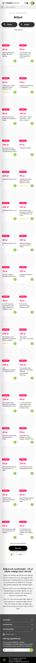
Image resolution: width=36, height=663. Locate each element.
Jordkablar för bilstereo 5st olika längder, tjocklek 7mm (27, 437)
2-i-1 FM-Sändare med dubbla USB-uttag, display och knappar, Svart (8, 306)
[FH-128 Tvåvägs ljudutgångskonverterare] (9, 261)
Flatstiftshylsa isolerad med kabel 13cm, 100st (8, 499)
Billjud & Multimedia (21, 13)
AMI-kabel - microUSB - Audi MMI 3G (26, 338)
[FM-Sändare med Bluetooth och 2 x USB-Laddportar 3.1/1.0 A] (26, 39)
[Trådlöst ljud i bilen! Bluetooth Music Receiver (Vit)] (9, 72)
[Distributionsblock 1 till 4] (9, 230)
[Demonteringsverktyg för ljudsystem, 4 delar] (9, 422)
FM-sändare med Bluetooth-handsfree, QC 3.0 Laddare (9, 338)
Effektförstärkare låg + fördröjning (26, 86)
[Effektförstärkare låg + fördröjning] (26, 72)
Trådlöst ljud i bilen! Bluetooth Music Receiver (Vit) (8, 87)
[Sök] (18, 7)
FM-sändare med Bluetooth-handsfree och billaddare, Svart (9, 404)
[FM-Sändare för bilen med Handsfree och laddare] (9, 516)
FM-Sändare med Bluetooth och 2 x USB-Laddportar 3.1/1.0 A (25, 55)
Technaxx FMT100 (25, 148)
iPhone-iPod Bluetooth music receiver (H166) (25, 305)
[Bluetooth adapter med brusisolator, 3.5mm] (26, 230)
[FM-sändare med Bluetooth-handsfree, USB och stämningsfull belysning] (26, 355)
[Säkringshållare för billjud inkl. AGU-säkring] (9, 39)
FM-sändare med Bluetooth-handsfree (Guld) (9, 118)
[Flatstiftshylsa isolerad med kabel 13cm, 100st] (9, 484)
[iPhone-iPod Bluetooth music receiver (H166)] (26, 290)
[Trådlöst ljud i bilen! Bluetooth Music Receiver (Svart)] (26, 166)
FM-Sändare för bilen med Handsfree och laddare (9, 530)
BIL (14, 13)
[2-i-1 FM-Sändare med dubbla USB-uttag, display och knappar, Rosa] (26, 389)
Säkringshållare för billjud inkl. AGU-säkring (8, 54)
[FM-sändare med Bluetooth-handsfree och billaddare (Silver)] (9, 134)
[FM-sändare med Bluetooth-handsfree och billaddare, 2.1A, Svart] (26, 197)
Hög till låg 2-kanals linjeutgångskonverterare (28, 467)
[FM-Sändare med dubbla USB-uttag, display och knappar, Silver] (26, 516)
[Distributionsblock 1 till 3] (9, 166)
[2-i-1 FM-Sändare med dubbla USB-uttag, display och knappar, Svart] (9, 290)
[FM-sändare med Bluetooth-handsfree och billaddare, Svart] (9, 389)
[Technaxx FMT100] (26, 134)
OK (31, 650)
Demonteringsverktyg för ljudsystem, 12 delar (9, 468)
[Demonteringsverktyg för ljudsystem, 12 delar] (9, 453)
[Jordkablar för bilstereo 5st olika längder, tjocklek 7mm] (26, 422)
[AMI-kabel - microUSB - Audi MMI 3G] (26, 323)
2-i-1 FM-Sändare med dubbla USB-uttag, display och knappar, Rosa (25, 405)
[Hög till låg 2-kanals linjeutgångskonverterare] (26, 453)
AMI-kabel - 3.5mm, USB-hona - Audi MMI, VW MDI (26, 118)
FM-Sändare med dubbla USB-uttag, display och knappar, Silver (26, 531)
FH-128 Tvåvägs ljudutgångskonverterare (10, 275)
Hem (10, 13)
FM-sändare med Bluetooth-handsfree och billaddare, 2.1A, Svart (26, 213)
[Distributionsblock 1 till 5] (9, 197)
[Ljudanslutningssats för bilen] (26, 261)
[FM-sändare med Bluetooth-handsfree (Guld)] (9, 103)
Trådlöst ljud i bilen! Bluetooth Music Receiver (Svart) (26, 180)
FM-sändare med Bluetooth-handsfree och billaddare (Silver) (9, 149)
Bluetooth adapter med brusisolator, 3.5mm (25, 245)
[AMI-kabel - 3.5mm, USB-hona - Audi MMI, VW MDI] (26, 103)
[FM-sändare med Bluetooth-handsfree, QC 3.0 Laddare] (9, 323)
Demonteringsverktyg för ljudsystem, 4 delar (9, 437)
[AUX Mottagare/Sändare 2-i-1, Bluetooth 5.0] (9, 355)
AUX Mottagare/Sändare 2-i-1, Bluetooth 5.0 (8, 369)
